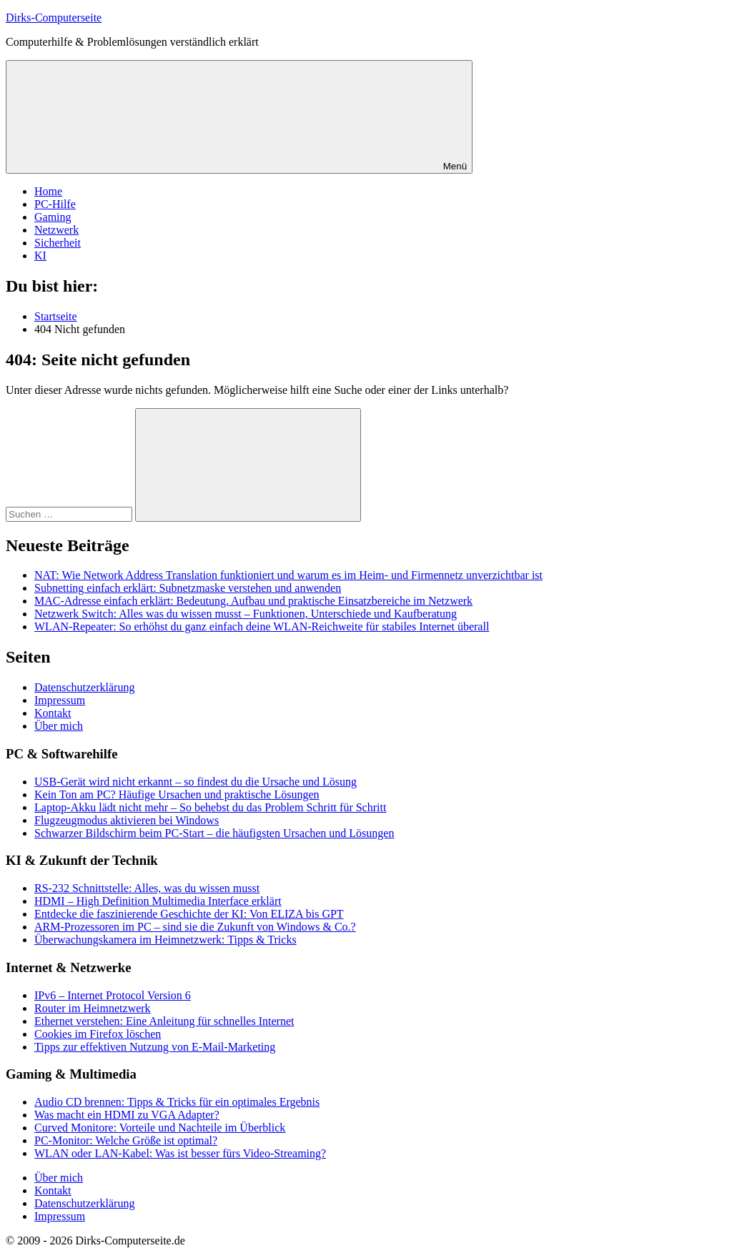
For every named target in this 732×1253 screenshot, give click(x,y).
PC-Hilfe (55, 204)
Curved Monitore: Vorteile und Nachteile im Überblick (159, 1127)
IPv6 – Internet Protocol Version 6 (112, 995)
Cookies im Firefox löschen (97, 1034)
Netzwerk (56, 230)
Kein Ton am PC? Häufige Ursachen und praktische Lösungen (176, 794)
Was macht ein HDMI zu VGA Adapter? (126, 1115)
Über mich (58, 726)
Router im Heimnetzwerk (92, 1008)
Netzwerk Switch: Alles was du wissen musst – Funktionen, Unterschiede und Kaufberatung (245, 614)
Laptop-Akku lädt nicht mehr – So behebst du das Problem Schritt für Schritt (210, 807)
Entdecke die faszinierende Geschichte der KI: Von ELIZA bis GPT (189, 914)
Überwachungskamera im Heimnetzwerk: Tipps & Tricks (165, 939)
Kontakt (52, 713)
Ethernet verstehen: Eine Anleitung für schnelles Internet (164, 1021)
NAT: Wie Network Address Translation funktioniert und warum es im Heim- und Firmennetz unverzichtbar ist (288, 575)
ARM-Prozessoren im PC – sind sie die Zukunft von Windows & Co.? (195, 927)
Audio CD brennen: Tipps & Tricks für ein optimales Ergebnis (177, 1102)
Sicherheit (57, 243)
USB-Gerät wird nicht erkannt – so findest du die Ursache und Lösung (195, 782)
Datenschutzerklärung (84, 687)
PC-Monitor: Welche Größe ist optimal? (125, 1140)
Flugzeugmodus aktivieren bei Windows (126, 820)
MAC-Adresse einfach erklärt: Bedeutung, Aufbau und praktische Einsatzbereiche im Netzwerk (253, 601)
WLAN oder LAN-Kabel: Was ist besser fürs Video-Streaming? (180, 1153)
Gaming (52, 217)
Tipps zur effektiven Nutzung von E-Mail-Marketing (154, 1047)
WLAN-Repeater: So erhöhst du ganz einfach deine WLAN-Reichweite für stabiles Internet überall (261, 626)
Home (48, 191)
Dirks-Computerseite (54, 17)
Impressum (59, 700)
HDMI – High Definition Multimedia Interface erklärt (158, 901)
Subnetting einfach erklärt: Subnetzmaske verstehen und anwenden (187, 588)
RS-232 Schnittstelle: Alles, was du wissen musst (146, 888)
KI (40, 255)
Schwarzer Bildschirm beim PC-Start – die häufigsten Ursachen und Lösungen (214, 833)
